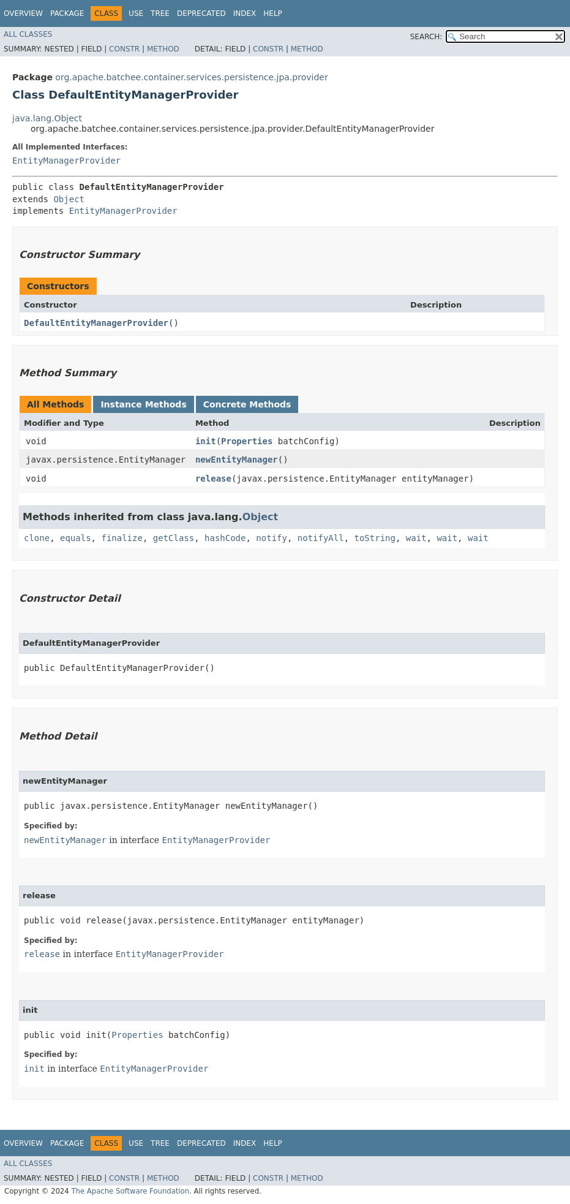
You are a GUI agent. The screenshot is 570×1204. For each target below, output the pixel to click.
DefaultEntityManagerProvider (96, 323)
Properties (246, 441)
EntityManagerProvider (66, 160)
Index (245, 13)
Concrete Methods (247, 404)
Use (136, 13)
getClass (173, 538)
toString (375, 538)
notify (271, 538)
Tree (160, 13)
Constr (124, 49)
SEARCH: (426, 36)
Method (163, 49)
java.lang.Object (47, 118)
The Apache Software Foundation (130, 1191)
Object (68, 199)
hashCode (225, 538)
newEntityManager (236, 459)
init (205, 441)
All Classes (28, 34)
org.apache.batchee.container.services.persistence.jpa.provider (191, 77)
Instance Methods (143, 404)
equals (75, 538)
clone (37, 538)
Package (67, 13)
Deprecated (201, 13)
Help (272, 13)
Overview (23, 13)
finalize (121, 538)
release (213, 478)
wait (416, 538)
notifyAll (321, 538)
